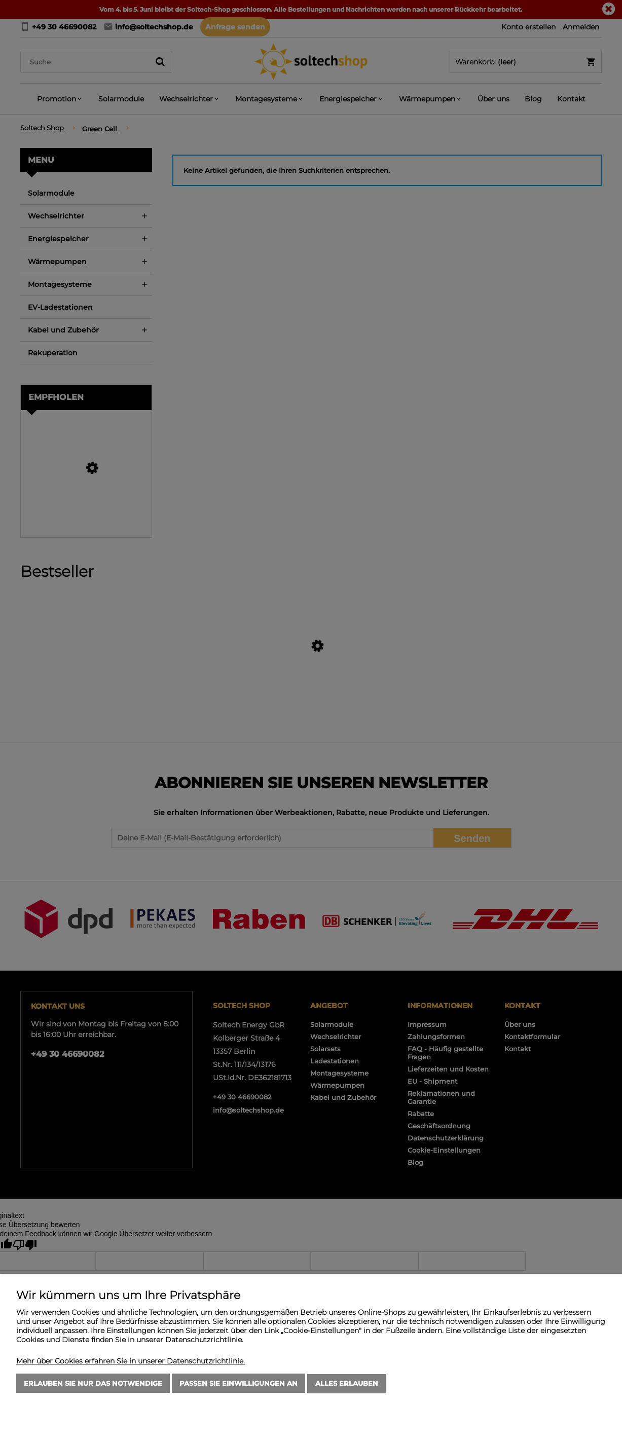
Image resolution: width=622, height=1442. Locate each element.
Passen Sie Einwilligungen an (238, 1384)
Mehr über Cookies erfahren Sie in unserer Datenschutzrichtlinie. (130, 1361)
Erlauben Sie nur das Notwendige (93, 1384)
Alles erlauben (346, 1384)
